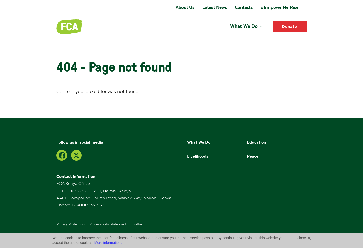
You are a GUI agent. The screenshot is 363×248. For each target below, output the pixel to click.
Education (257, 142)
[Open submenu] (261, 26)
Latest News (214, 7)
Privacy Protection (70, 224)
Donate (289, 26)
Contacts (244, 7)
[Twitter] (76, 155)
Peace (252, 156)
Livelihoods (197, 156)
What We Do (244, 26)
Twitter (137, 224)
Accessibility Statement (108, 224)
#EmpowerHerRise (279, 7)
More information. (108, 243)
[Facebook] (61, 155)
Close (301, 238)
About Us (185, 7)
